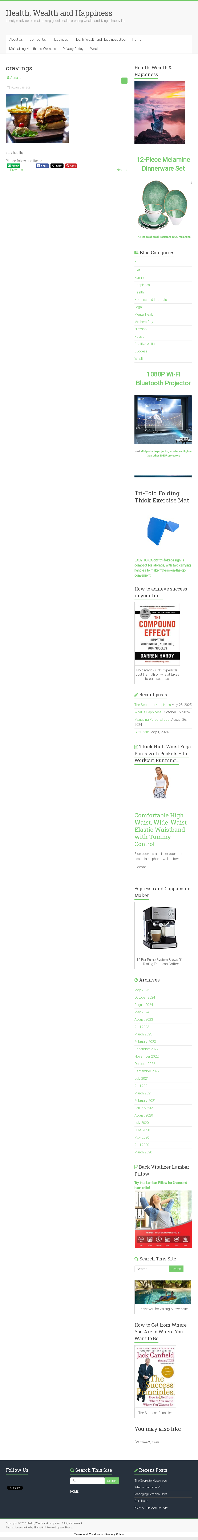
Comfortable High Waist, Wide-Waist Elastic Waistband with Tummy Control (160, 829)
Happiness (60, 39)
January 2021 (144, 1108)
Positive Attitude (146, 344)
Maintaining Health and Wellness (32, 49)
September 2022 (146, 1071)
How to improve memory (151, 1507)
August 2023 (143, 1020)
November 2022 (146, 1056)
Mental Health (144, 314)
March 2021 (143, 1093)
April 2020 (141, 1145)
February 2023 (145, 1042)
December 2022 (146, 1049)
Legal (138, 307)
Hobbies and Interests (150, 300)
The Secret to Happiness (152, 705)
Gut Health (142, 732)
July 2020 (141, 1123)
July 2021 (141, 1079)
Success (140, 351)
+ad (163, 236)
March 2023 (143, 1034)
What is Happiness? (148, 712)
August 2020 (143, 1115)
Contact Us (37, 39)
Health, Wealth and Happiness (59, 13)
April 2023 (141, 1027)
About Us (16, 39)
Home (136, 39)
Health (139, 292)
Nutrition (140, 329)
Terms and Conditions (88, 1534)
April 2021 (141, 1086)
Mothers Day (143, 322)
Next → (122, 170)
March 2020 (143, 1152)
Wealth (95, 49)
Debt (137, 263)
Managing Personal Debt (152, 720)
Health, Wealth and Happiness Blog (100, 39)
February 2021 (145, 1101)
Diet (137, 270)
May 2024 (141, 1012)
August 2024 (143, 1005)
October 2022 (144, 1064)
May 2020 (141, 1138)
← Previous (14, 170)
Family (139, 278)
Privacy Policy (73, 49)
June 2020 (142, 1130)
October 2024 (144, 997)
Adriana (15, 78)
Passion (140, 337)
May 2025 (141, 990)
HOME (74, 1491)
